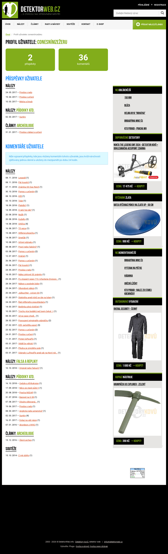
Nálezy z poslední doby (28, 283)
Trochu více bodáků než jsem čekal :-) (35, 311)
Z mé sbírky (23, 455)
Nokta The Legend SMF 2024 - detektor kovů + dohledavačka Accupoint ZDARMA (136, 146)
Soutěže (71, 24)
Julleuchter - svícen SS (29, 293)
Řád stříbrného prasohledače (31, 302)
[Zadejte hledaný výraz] (140, 13)
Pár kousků (23, 182)
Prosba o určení (26, 97)
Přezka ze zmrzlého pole (29, 348)
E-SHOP (100, 24)
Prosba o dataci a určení (30, 132)
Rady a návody (52, 24)
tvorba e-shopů (82, 546)
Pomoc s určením (26, 191)
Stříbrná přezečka (26, 233)
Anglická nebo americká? (31, 411)
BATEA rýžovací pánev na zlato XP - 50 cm (133, 205)
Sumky (22, 117)
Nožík (21, 214)
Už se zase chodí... (26, 316)
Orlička (21, 224)
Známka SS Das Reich (28, 187)
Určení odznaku (25, 242)
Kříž (20, 196)
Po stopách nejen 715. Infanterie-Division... (38, 279)
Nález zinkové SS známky (30, 274)
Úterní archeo (25, 440)
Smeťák (22, 237)
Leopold (22, 177)
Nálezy (20, 24)
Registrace (160, 5)
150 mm (128, 97)
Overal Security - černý (125, 309)
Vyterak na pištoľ (133, 268)
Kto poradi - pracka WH (135, 128)
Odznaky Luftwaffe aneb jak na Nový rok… (37, 353)
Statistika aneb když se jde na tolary (35, 297)
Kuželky (22, 219)
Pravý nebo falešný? (27, 247)
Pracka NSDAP (26, 392)
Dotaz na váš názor (28, 420)
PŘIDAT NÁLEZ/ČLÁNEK (149, 25)
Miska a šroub (25, 101)
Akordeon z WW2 (27, 425)
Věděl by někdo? (25, 343)
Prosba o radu (25, 92)
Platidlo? (22, 205)
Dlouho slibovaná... (28, 402)
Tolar (20, 201)
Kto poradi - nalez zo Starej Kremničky (138, 291)
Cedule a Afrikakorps (29, 383)
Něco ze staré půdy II (29, 388)
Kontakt (86, 24)
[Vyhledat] (162, 13)
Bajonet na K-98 (26, 397)
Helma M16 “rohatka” (134, 113)
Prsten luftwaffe (26, 339)
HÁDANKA (128, 275)
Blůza (127, 105)
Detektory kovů (81, 542)
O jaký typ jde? (25, 210)
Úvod (7, 24)
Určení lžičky (130, 283)
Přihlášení (143, 5)
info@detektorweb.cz (113, 542)
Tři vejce (22, 228)
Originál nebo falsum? (29, 368)
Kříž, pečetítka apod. (27, 325)
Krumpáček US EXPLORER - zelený (129, 384)
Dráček (21, 256)
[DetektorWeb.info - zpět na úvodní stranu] (33, 10)
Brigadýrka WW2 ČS (133, 121)
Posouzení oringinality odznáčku (33, 320)
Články (34, 24)
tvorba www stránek (99, 546)
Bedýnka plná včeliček (28, 306)
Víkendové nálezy (26, 288)
